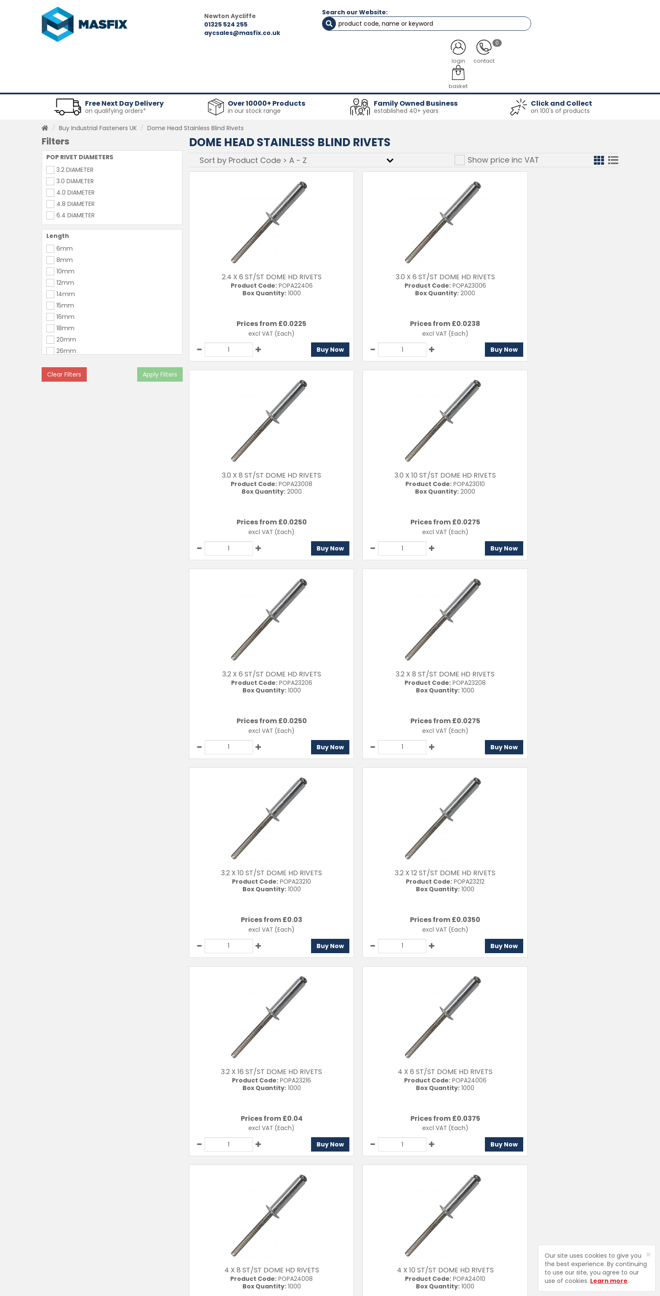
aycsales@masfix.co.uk (198, 33)
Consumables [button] (328, 80)
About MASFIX (238, 1224)
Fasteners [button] (72, 80)
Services (230, 1209)
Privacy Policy (344, 1239)
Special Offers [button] (493, 80)
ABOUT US (241, 59)
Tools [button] (389, 80)
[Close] (648, 1254)
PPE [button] (434, 80)
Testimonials (237, 1194)
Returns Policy (345, 1224)
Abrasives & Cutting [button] (246, 80)
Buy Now (303, 346)
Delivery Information (354, 1209)
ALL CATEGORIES (155, 59)
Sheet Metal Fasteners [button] (152, 80)
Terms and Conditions (357, 1253)
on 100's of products (560, 107)
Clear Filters (64, 370)
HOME (74, 59)
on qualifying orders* (115, 107)
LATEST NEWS (399, 59)
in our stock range (254, 107)
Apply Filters (160, 370)
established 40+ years (406, 107)
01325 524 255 (181, 24)
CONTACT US (485, 59)
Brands (228, 1253)
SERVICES (317, 59)
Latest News (235, 1239)
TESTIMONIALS (574, 59)
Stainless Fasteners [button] (574, 80)
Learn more (609, 1281)
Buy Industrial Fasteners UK (98, 124)
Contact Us (341, 1194)
